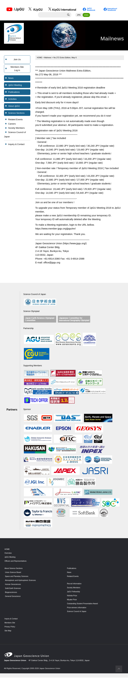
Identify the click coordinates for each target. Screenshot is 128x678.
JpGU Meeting (15, 85)
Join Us (17, 60)
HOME (40, 58)
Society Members (16, 128)
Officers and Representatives (16, 561)
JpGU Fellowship (74, 592)
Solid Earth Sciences (13, 589)
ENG (86, 15)
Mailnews (48, 58)
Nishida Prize (72, 596)
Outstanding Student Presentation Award (84, 604)
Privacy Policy (10, 627)
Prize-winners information (77, 608)
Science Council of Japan (15, 135)
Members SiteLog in (17, 69)
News (11, 78)
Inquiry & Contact (16, 144)
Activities (12, 99)
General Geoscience (13, 597)
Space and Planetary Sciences (17, 577)
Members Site (10, 623)
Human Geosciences (13, 585)
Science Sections (16, 113)
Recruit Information (75, 584)
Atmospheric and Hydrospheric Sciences (21, 581)
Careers (12, 124)
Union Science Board (13, 573)
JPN (78, 15)
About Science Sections (14, 569)
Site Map (8, 631)
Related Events (15, 120)
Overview (8, 553)
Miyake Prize (72, 600)
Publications (14, 92)
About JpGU (14, 106)
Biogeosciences (11, 593)
